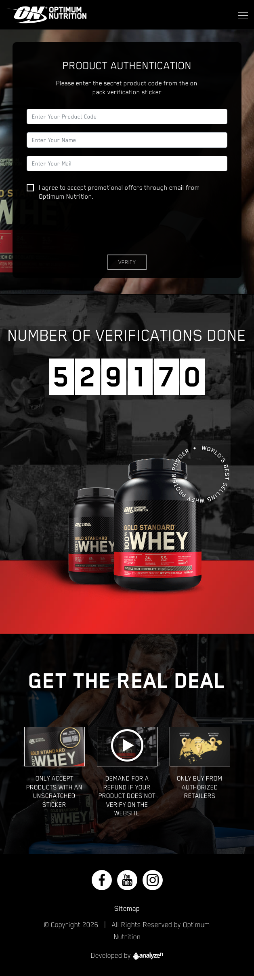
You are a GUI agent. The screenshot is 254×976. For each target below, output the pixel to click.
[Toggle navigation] (240, 14)
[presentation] (88, 230)
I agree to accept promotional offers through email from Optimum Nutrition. (113, 192)
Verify (127, 262)
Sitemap (127, 908)
